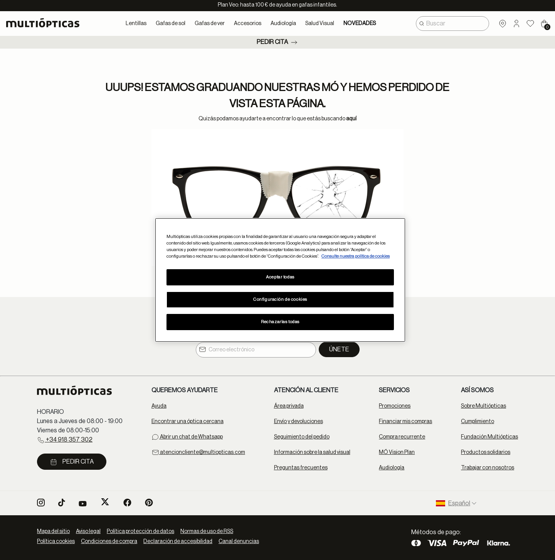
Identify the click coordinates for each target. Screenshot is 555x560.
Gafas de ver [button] (210, 23)
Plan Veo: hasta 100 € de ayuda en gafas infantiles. (277, 5)
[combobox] (452, 23)
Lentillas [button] (136, 23)
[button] (516, 23)
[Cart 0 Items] (544, 23)
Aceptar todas (280, 277)
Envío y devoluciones (298, 421)
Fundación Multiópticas (489, 437)
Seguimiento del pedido (302, 437)
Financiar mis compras (405, 421)
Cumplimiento (477, 421)
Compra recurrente (402, 437)
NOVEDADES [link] (359, 23)
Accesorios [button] (247, 23)
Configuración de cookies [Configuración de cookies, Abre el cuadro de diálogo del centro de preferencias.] (280, 299)
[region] (280, 280)
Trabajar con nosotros (487, 468)
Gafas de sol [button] (170, 23)
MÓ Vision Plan (397, 452)
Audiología (391, 468)
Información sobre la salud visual (312, 452)
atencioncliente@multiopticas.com (198, 452)
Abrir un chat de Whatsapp (187, 437)
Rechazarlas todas (280, 322)
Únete (339, 349)
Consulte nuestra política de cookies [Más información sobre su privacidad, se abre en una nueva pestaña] (355, 256)
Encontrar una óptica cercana (187, 421)
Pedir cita (278, 42)
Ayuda (158, 406)
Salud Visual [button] (319, 23)
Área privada (289, 406)
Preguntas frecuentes (301, 468)
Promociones (394, 406)
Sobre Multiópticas (483, 406)
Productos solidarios (485, 452)
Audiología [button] (283, 23)
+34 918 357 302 (64, 440)
